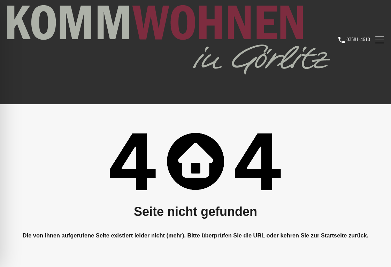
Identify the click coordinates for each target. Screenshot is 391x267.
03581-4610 (358, 39)
